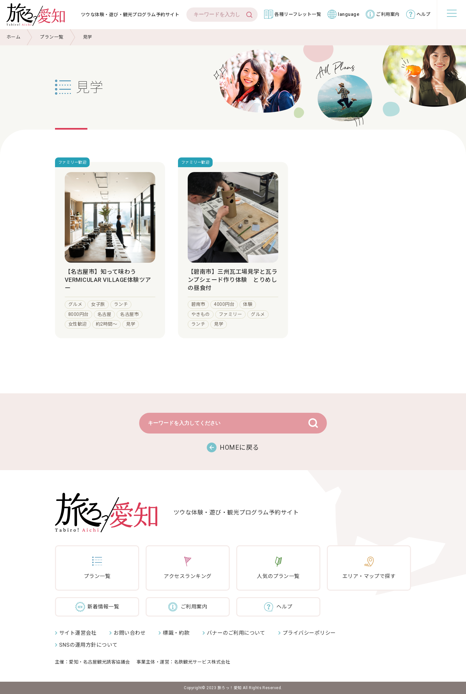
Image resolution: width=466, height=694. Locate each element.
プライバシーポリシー (309, 633)
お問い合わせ (130, 633)
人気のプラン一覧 (278, 576)
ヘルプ (423, 14)
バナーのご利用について (236, 633)
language (348, 14)
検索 (249, 14)
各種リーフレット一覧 (297, 14)
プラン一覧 (51, 37)
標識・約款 (176, 633)
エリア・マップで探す (369, 576)
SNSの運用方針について (88, 645)
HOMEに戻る (239, 447)
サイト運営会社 (77, 633)
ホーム (13, 37)
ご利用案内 (387, 14)
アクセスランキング (187, 576)
